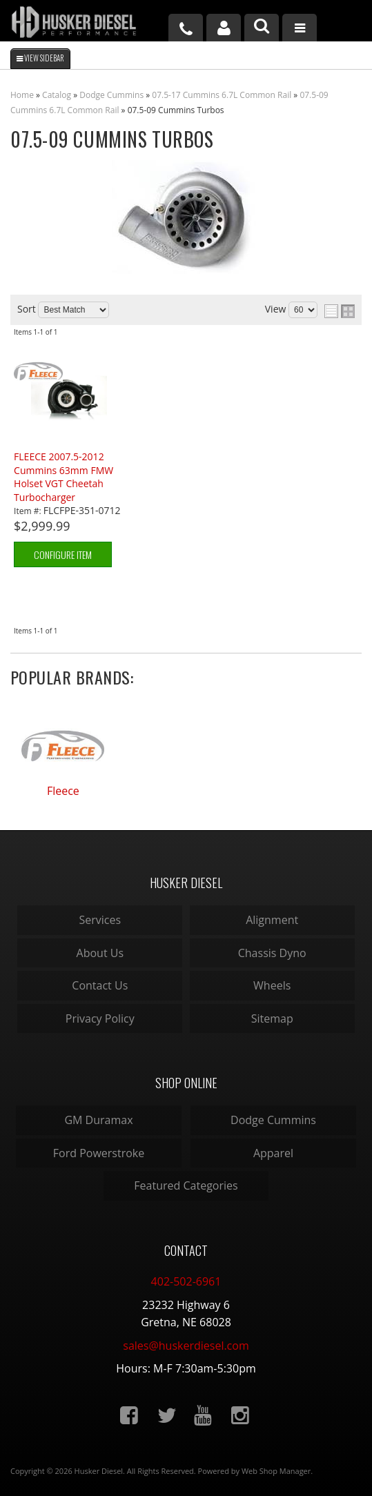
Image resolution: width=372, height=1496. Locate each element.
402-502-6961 (186, 1281)
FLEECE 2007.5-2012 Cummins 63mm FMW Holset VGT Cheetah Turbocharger (63, 477)
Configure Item (63, 554)
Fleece (63, 790)
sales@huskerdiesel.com (185, 1345)
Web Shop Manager (276, 1471)
